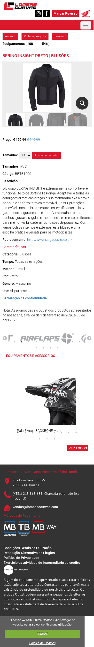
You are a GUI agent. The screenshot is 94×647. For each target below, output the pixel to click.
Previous (4, 338)
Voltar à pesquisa (35, 36)
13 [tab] (50, 347)
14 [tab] (57, 347)
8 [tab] (65, 341)
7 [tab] (57, 341)
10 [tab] (79, 341)
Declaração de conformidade (24, 298)
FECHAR (42, 634)
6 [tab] (50, 341)
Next (89, 338)
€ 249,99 (33, 140)
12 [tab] (43, 347)
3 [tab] (28, 341)
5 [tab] (43, 341)
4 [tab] (36, 341)
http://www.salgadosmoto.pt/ (49, 240)
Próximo (60, 36)
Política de (42, 643)
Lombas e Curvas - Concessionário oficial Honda (41, 472)
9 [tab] (72, 341)
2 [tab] (21, 341)
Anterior (10, 36)
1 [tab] (14, 341)
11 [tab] (36, 347)
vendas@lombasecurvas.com (35, 507)
